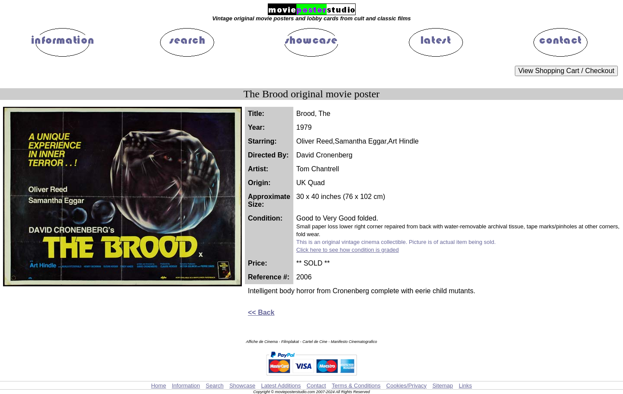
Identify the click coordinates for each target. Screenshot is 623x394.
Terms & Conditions (356, 385)
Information (186, 385)
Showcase (242, 385)
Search (215, 385)
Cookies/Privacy (406, 385)
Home (158, 385)
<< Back (261, 312)
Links (465, 385)
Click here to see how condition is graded (347, 250)
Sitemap (442, 385)
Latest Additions (281, 385)
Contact (316, 385)
